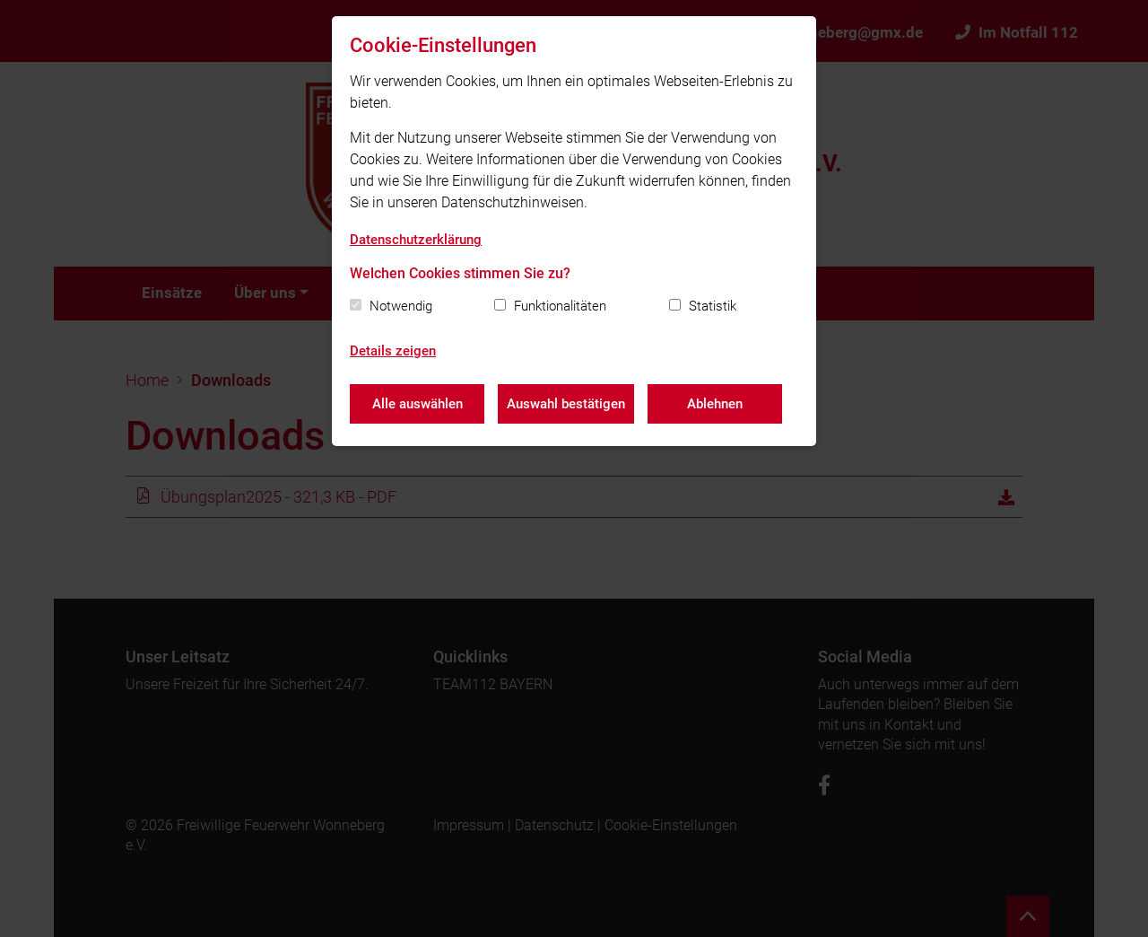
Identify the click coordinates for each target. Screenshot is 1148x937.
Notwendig (401, 306)
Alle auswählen (417, 404)
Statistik (712, 306)
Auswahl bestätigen (566, 404)
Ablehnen (715, 404)
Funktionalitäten (560, 306)
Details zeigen (393, 351)
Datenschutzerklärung (416, 240)
